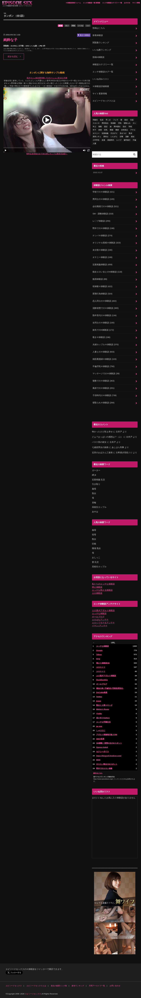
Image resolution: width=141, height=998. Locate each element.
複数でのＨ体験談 (103, 381)
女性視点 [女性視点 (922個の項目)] (124, 130)
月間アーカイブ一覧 (97, 986)
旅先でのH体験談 (103, 330)
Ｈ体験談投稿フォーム (73, 3)
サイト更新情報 (100, 93)
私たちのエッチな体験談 (103, 584)
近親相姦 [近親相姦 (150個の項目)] (105, 133)
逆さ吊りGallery (103, 718)
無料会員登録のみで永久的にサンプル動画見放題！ (46, 154)
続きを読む (13, 56)
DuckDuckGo (102, 680)
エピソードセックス (14, 986)
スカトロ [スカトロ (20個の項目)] (96, 123)
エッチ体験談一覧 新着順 (91, 3)
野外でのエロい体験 (104, 768)
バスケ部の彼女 (99, 442)
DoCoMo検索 (101, 692)
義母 (94, 489)
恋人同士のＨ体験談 (104, 301)
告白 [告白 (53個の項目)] (124, 127)
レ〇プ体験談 (101, 221)
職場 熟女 (96, 548)
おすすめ (127, 3)
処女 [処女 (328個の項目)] (126, 120)
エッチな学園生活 (103, 722)
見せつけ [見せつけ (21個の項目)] (123, 133)
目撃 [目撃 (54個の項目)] (121, 137)
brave (98, 701)
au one (99, 726)
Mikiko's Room (102, 709)
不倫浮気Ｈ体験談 (103, 366)
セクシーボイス (102, 751)
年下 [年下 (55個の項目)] (94, 130)
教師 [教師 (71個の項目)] (117, 130)
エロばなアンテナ (100, 620)
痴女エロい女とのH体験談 (107, 272)
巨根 (94, 544)
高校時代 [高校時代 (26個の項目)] (110, 140)
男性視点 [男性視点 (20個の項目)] (105, 123)
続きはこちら (97, 773)
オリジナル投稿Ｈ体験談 (107, 243)
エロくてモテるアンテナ (103, 623)
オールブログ (98, 617)
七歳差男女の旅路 (100, 447)
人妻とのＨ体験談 (103, 352)
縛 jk (94, 475)
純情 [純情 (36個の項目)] (100, 130)
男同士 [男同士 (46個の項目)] (105, 137)
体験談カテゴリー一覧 (103, 64)
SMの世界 (100, 739)
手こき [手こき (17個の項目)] (108, 120)
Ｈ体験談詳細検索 (101, 86)
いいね (80, 26)
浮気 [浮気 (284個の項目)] (119, 123)
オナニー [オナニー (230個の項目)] (96, 133)
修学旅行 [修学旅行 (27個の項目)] (127, 140)
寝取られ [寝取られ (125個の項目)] (127, 123)
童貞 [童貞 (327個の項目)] (130, 133)
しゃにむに (100, 730)
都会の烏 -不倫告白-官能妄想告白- (110, 688)
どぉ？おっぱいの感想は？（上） (107, 437)
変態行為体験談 (102, 294)
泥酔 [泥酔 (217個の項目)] (127, 137)
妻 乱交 (95, 562)
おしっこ (96, 557)
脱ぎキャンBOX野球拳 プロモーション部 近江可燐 (47, 78)
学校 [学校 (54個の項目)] (130, 127)
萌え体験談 (97, 587)
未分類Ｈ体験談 (102, 250)
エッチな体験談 (99, 613)
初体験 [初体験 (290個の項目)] (113, 123)
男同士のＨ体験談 (103, 199)
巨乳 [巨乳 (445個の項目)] (105, 130)
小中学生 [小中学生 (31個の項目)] (96, 140)
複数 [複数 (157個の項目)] (100, 127)
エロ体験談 (97, 593)
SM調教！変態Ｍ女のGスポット (109, 743)
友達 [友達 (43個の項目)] (103, 140)
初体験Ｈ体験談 (102, 286)
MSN (98, 760)
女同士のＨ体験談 (103, 323)
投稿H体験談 (98, 57)
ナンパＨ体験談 (102, 235)
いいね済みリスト (101, 79)
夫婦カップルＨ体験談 (106, 344)
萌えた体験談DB (103, 663)
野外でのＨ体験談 (103, 228)
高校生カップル (99, 507)
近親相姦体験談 (102, 264)
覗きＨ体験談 (101, 337)
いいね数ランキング (102, 50)
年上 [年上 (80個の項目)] (94, 127)
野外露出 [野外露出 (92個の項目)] (117, 127)
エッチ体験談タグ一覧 (103, 72)
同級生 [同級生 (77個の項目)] (95, 120)
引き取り (96, 484)
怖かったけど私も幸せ (102, 432)
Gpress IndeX (102, 747)
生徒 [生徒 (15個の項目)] (132, 120)
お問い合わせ (115, 986)
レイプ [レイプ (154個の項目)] (118, 140)
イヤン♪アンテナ (99, 626)
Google (99, 650)
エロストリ (100, 667)
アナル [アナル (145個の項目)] (132, 130)
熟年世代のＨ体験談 (104, 315)
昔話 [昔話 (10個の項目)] (105, 127)
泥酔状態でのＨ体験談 (106, 308)
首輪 (94, 502)
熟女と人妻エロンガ (104, 705)
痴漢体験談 (100, 279)
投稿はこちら (99, 28)
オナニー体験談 (102, 257)
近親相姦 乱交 (98, 480)
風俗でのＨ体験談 (103, 388)
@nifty (99, 714)
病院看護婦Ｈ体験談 (104, 359)
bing (98, 659)
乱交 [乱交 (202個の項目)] (101, 120)
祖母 (94, 534)
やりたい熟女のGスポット (106, 764)
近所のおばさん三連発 (102, 452)
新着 (60, 26)
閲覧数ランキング (101, 43)
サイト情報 (136, 3)
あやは (95, 512)
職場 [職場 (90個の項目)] (111, 130)
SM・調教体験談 (103, 214)
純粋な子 (10, 40)
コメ (88, 26)
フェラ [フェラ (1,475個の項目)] (115, 120)
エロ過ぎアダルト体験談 (103, 610)
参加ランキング (78, 986)
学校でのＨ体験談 (103, 192)
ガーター (96, 470)
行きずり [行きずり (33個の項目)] (114, 133)
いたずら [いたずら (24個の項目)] (114, 137)
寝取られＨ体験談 (103, 403)
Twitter (99, 697)
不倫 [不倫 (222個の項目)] (134, 140)
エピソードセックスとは (104, 101)
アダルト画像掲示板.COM (106, 735)
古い (67, 26)
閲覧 (73, 26)
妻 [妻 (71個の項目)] (121, 120)
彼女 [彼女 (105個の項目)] (132, 137)
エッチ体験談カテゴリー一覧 (112, 3)
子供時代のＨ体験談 (104, 395)
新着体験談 (98, 35)
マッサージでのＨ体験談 (106, 373)
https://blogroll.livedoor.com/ (108, 756)
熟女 (94, 493)
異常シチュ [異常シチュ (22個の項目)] (97, 137)
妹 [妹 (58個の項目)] (111, 127)
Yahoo (99, 654)
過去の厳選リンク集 (59, 986)
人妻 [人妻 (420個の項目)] (94, 143)
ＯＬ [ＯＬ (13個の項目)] (134, 123)
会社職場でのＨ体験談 (106, 206)
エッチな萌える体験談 (102, 590)
